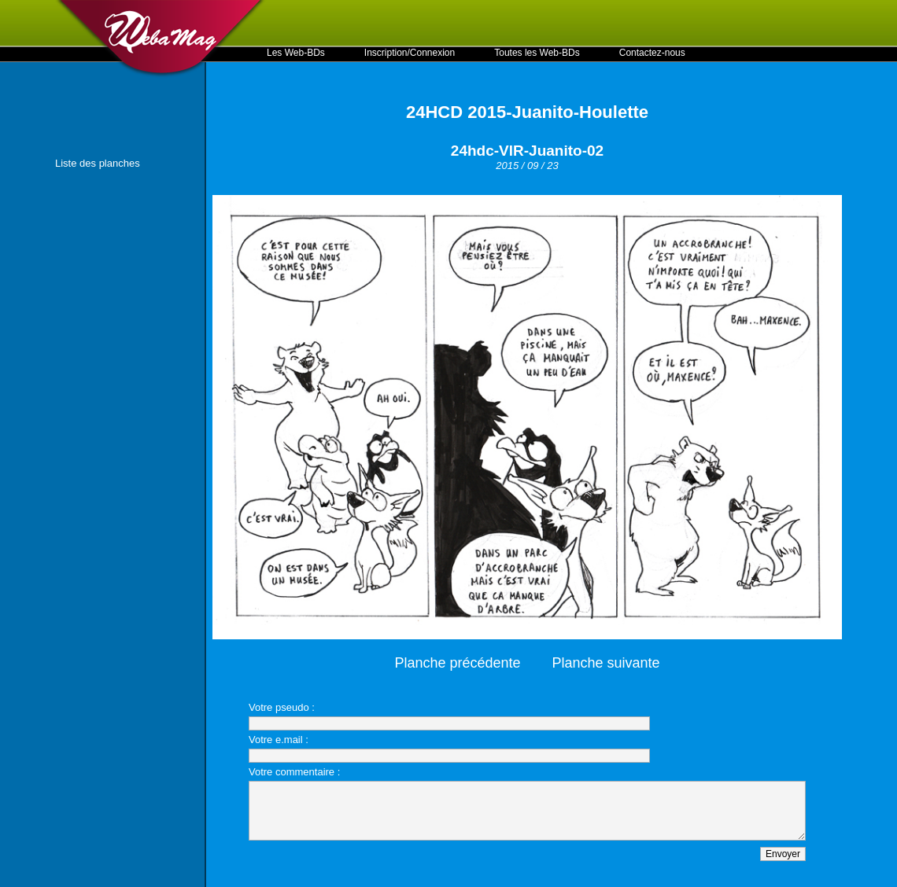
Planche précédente (457, 663)
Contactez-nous (652, 52)
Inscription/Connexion (409, 52)
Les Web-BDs (296, 52)
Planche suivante (606, 663)
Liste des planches (97, 163)
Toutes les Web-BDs (537, 52)
